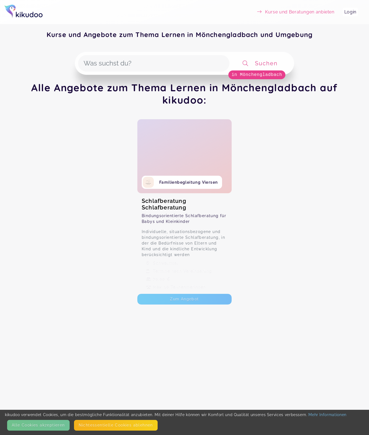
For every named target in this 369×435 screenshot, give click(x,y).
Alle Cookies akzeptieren (38, 425)
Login (350, 12)
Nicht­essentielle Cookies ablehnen (116, 425)
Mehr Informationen (327, 415)
